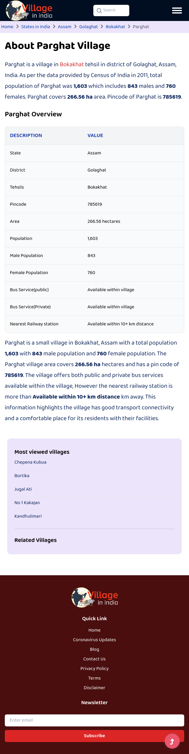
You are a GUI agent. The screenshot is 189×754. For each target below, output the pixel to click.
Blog (94, 650)
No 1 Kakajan (27, 503)
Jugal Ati (23, 489)
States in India (35, 27)
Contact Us (94, 659)
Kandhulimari (28, 516)
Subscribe (94, 736)
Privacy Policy (94, 669)
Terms (94, 678)
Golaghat (88, 27)
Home (7, 27)
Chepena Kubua (30, 462)
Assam (64, 27)
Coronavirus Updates (94, 640)
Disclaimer (94, 688)
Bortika (21, 476)
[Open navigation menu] (177, 10)
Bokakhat (115, 27)
